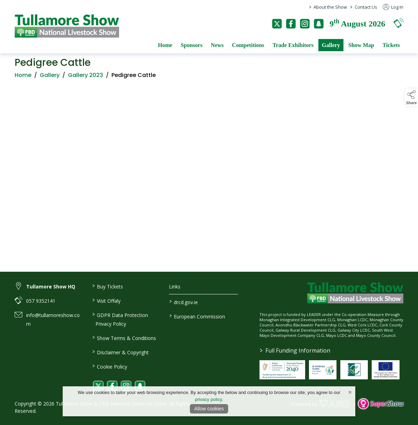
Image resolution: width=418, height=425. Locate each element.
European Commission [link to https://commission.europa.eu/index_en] (197, 316)
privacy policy (208, 399)
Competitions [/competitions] (248, 45)
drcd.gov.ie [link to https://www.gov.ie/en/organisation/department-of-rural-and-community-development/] (183, 302)
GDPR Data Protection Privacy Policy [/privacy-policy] (120, 319)
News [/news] (217, 45)
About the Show (330, 7)
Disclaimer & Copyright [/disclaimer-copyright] (120, 352)
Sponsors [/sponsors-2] (191, 45)
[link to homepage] (67, 26)
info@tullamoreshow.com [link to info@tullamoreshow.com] (53, 319)
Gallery (50, 77)
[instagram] (305, 23)
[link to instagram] (126, 386)
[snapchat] (319, 23)
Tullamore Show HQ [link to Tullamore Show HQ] (50, 286)
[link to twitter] (98, 386)
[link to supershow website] (380, 404)
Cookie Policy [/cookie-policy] (109, 366)
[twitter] (277, 23)
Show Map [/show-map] (361, 45)
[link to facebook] (112, 386)
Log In (393, 7)
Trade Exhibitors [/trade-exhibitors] (293, 45)
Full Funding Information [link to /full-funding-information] (295, 350)
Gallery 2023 (85, 77)
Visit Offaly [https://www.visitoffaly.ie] (106, 300)
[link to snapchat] (140, 386)
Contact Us (366, 7)
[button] (398, 23)
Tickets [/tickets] (391, 45)
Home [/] (165, 45)
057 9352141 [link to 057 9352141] (40, 301)
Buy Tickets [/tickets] (107, 286)
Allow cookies (209, 408)
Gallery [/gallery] (331, 45)
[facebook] (291, 23)
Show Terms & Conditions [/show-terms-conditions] (124, 337)
